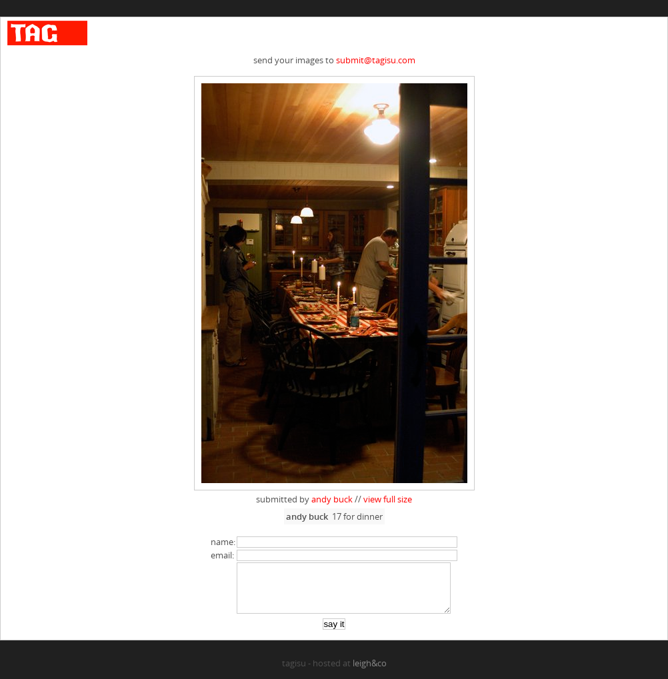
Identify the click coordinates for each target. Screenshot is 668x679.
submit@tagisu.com (375, 60)
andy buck (332, 499)
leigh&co (370, 673)
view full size (387, 499)
